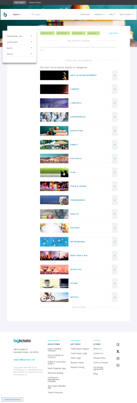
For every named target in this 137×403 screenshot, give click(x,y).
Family (74, 144)
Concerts (76, 103)
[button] (19, 14)
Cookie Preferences (12, 399)
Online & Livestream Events (57, 362)
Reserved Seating (55, 373)
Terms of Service (100, 362)
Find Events (83, 14)
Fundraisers (77, 200)
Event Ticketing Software (54, 349)
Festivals (76, 158)
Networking (77, 242)
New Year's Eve (79, 255)
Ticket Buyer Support (80, 348)
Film (73, 172)
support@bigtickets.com (24, 360)
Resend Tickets (35, 2)
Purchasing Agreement (98, 368)
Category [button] (19, 42)
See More (113, 33)
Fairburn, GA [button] (19, 36)
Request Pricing (77, 367)
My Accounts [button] (124, 14)
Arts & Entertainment (83, 75)
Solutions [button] (97, 14)
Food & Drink (78, 186)
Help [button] (110, 14)
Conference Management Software (54, 379)
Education (76, 131)
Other (74, 283)
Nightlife (76, 269)
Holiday (75, 228)
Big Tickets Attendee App (57, 387)
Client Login (76, 358)
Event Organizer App (57, 368)
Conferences (78, 117)
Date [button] (19, 48)
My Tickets (20, 2)
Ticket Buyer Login (79, 353)
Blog (95, 373)
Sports (74, 297)
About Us (97, 348)
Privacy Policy (99, 358)
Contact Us (98, 353)
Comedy (74, 89)
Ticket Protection (55, 392)
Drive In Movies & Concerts (56, 356)
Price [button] (19, 54)
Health (74, 214)
